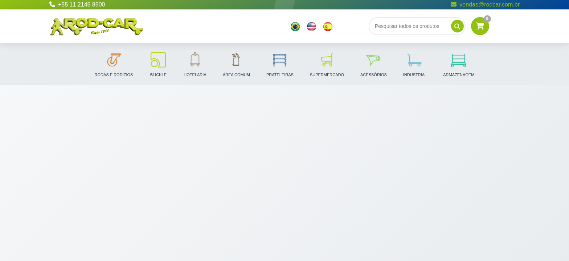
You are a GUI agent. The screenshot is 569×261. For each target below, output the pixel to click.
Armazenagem (458, 64)
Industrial (415, 64)
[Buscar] (417, 26)
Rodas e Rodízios (114, 64)
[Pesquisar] (457, 26)
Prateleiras (280, 64)
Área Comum (236, 64)
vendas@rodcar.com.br (485, 4)
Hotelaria (195, 64)
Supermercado (327, 64)
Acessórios (373, 64)
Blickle (158, 64)
